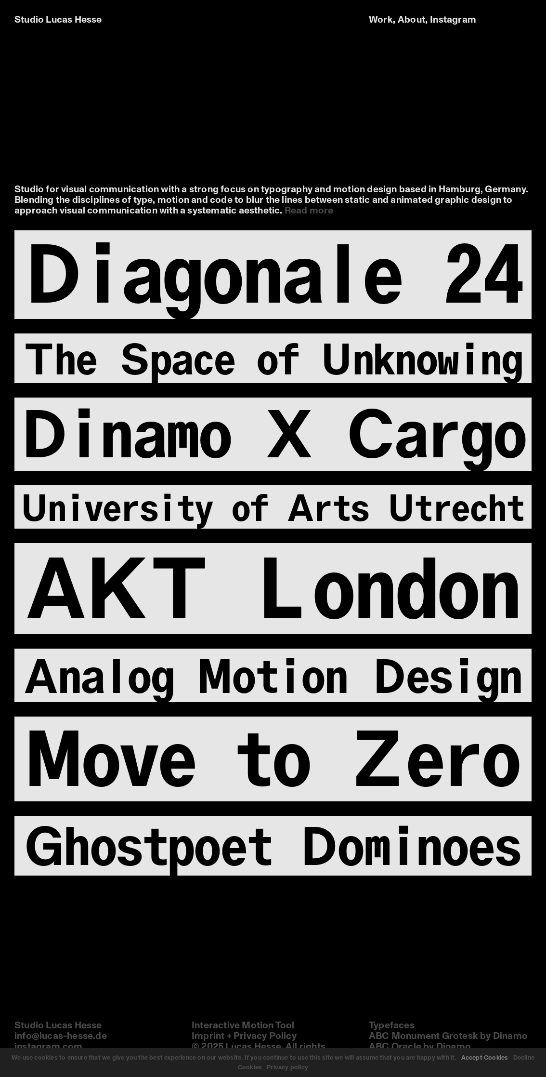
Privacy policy (287, 1067)
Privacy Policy (265, 1036)
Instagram (453, 19)
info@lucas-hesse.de (60, 1036)
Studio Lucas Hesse (58, 19)
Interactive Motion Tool (243, 1025)
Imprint (208, 1036)
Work (381, 19)
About (411, 19)
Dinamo (510, 1036)
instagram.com (48, 1046)
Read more (309, 210)
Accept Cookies (484, 1057)
